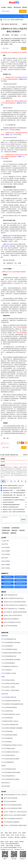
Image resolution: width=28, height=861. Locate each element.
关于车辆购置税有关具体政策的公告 (9, 666)
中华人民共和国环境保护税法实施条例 (10, 758)
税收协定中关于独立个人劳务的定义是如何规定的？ (14, 509)
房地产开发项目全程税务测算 (10, 798)
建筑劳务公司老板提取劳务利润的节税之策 (14, 598)
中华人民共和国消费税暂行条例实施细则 (10, 659)
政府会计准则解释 (5, 564)
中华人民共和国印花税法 (7, 710)
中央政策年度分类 (20, 580)
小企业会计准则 (5, 540)
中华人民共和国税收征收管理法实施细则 (10, 772)
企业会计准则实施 (5, 554)
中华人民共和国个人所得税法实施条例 (10, 690)
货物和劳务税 (4, 635)
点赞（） (6, 443)
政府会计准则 (4, 557)
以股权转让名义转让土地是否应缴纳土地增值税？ (15, 601)
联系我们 (17, 841)
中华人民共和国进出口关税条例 (8, 673)
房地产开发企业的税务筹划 (10, 801)
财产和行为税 (4, 693)
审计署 (12, 835)
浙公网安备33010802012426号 (7, 849)
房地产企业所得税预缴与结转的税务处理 (13, 818)
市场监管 (24, 832)
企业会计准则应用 (5, 547)
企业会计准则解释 (5, 550)
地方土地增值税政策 (20, 587)
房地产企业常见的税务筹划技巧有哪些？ (13, 808)
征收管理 (3, 765)
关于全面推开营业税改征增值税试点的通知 (11, 652)
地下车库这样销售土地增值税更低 (11, 822)
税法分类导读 (7, 583)
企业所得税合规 (15, 527)
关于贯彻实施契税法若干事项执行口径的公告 (11, 745)
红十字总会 (22, 835)
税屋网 (2, 841)
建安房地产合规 (13, 24)
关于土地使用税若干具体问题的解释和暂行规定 (12, 704)
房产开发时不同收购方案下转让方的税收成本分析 (15, 605)
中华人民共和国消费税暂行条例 (8, 656)
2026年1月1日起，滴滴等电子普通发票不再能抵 (13, 19)
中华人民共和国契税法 (6, 741)
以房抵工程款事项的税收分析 (10, 595)
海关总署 (3, 835)
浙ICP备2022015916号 (19, 849)
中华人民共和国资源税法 (7, 717)
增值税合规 (14, 530)
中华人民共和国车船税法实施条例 (9, 734)
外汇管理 (17, 835)
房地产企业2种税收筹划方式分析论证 (12, 622)
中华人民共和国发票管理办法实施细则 (10, 779)
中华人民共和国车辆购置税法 (8, 663)
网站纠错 (22, 841)
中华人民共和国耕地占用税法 (8, 748)
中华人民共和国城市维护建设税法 (9, 707)
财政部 (6, 832)
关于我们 (7, 841)
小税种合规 (21, 530)
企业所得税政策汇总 (20, 577)
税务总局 (15, 832)
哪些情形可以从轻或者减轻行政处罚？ (11, 507)
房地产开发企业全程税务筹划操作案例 (12, 804)
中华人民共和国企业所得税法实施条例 (10, 683)
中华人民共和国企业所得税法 (8, 680)
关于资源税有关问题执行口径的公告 (9, 721)
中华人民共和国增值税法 (7, 646)
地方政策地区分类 (20, 583)
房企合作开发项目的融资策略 (10, 625)
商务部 (10, 832)
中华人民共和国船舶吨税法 (7, 762)
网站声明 (12, 841)
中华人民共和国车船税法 (7, 731)
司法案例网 (23, 837)
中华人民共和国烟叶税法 (7, 738)
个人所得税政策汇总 (7, 580)
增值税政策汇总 (7, 577)
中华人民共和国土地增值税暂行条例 (9, 724)
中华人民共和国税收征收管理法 (8, 769)
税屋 (2, 24)
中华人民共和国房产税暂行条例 (8, 697)
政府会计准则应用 (5, 561)
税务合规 (7, 24)
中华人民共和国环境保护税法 (8, 755)
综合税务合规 (5, 533)
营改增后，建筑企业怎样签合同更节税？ (13, 615)
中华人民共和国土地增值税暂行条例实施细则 (11, 728)
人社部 (19, 832)
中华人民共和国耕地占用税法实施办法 (10, 752)
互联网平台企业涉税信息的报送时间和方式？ (12, 488)
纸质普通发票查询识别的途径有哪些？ (11, 497)
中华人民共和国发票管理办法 (8, 775)
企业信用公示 (11, 837)
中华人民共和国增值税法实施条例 (9, 649)
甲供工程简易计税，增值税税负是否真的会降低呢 (15, 612)
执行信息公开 (4, 837)
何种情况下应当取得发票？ (8, 502)
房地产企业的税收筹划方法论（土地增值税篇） (15, 608)
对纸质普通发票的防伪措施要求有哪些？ (11, 504)
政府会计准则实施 (5, 568)
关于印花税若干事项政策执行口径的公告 (10, 714)
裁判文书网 (17, 837)
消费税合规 (13, 533)
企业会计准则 (4, 544)
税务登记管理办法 (5, 782)
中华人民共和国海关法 (6, 669)
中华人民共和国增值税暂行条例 (8, 639)
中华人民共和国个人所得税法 (8, 687)
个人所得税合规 (5, 527)
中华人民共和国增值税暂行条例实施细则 (10, 642)
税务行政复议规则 (5, 786)
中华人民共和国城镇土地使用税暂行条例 (10, 700)
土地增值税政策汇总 (7, 587)
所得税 (3, 676)
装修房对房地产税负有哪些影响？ (11, 618)
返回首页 (24, 24)
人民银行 (8, 835)
